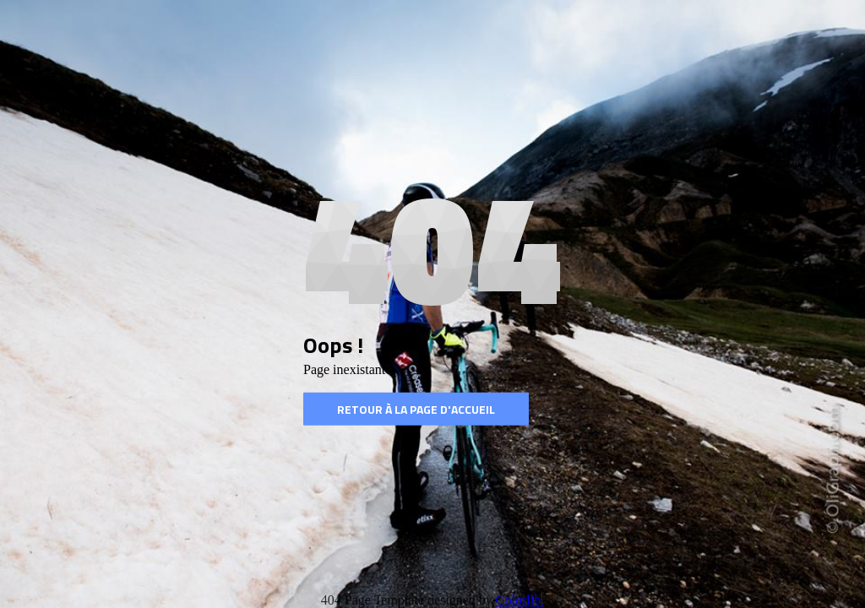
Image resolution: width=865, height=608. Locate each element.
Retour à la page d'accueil (416, 409)
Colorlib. (520, 600)
